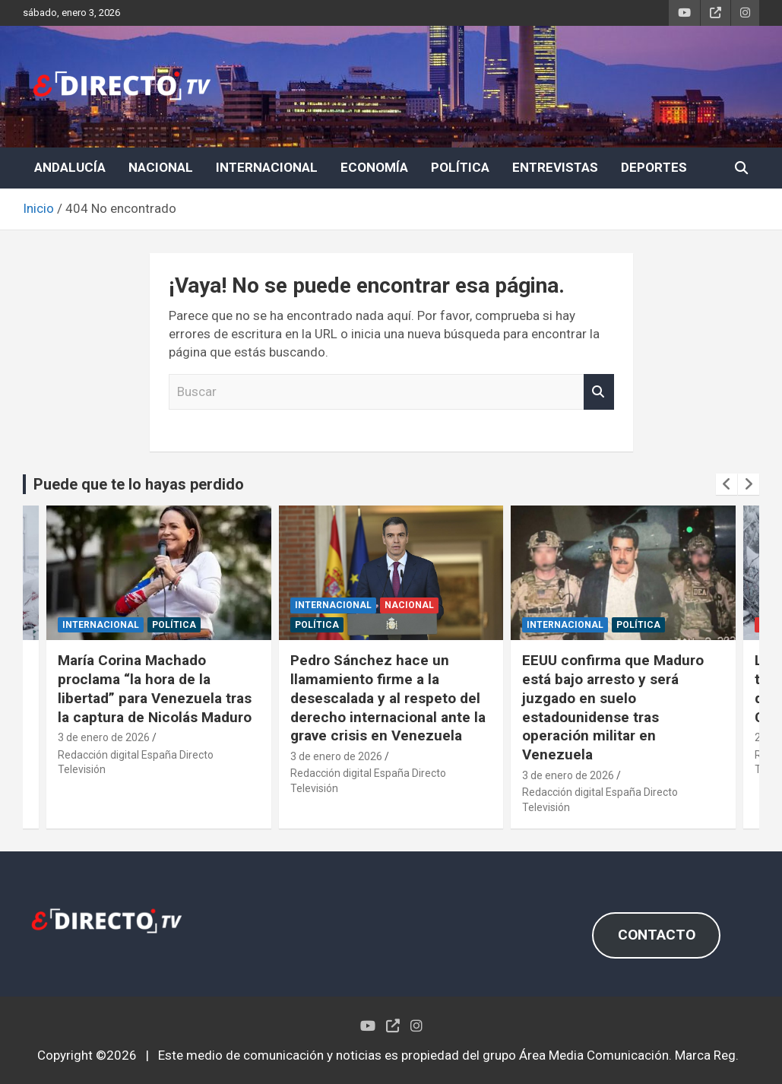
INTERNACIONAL (267, 167)
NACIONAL (160, 167)
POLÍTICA (460, 167)
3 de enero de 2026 (104, 737)
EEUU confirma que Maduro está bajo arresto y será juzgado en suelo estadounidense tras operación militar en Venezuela (613, 706)
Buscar (599, 392)
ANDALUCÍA (70, 167)
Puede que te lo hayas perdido (138, 484)
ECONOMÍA (374, 167)
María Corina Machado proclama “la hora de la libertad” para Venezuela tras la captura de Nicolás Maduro (155, 688)
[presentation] (726, 484)
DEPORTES (654, 167)
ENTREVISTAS (555, 167)
